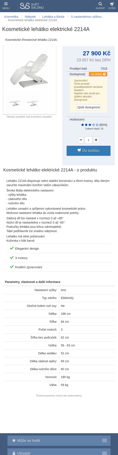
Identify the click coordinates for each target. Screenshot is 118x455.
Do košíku (89, 150)
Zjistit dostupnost (88, 107)
